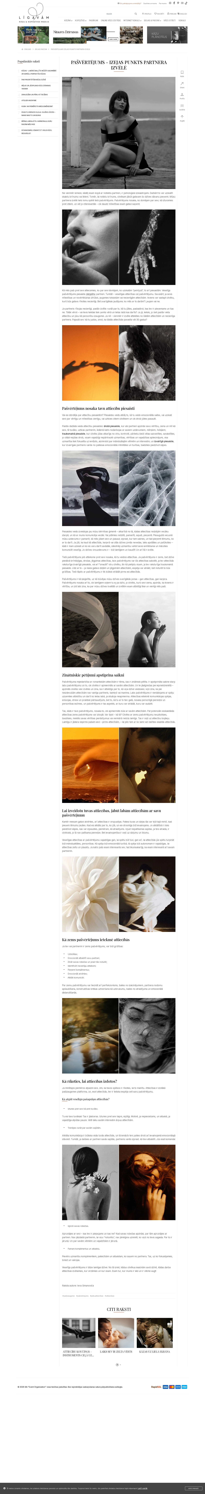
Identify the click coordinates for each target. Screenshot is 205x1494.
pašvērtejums (83, 1296)
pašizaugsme (69, 1296)
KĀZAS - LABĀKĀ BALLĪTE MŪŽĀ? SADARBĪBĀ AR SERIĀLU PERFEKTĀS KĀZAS (39, 72)
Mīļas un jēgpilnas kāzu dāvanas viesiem (36, 87)
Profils (146, 14)
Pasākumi (93, 20)
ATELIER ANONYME (29, 100)
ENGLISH (182, 14)
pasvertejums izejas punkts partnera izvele (70, 49)
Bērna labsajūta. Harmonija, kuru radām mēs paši (37, 122)
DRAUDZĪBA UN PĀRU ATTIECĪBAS (35, 95)
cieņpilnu (90, 294)
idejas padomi (41, 49)
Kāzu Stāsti (170, 20)
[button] (117, 1364)
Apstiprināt (193, 1488)
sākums (27, 49)
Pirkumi (171, 14)
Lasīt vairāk (142, 1488)
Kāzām (68, 20)
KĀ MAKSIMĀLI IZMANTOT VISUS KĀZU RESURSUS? (37, 131)
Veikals (182, 20)
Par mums (163, 3)
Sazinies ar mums (150, 3)
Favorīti (159, 14)
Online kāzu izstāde (111, 20)
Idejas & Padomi (152, 20)
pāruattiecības (97, 1296)
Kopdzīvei (80, 20)
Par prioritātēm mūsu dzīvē (34, 80)
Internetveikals (132, 20)
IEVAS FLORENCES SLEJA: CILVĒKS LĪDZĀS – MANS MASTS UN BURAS (38, 113)
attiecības (110, 1296)
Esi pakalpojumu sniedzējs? (130, 3)
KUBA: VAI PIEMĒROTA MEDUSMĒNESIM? (37, 106)
